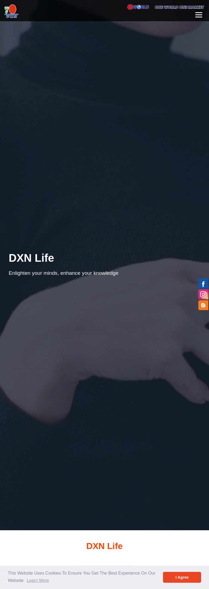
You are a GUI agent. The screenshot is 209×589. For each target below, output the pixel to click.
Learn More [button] (38, 580)
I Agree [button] (182, 577)
